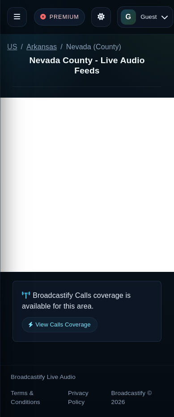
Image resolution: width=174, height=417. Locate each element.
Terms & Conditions (25, 397)
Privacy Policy (78, 397)
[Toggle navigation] (17, 17)
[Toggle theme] (101, 17)
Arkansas (41, 47)
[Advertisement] (87, 185)
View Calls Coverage (60, 324)
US (12, 47)
